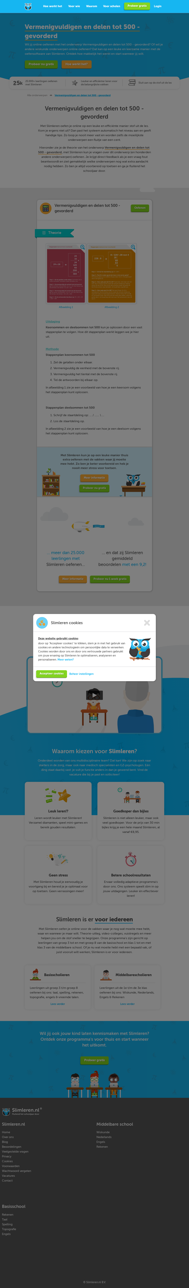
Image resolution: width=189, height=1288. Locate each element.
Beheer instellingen (81, 674)
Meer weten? (66, 660)
